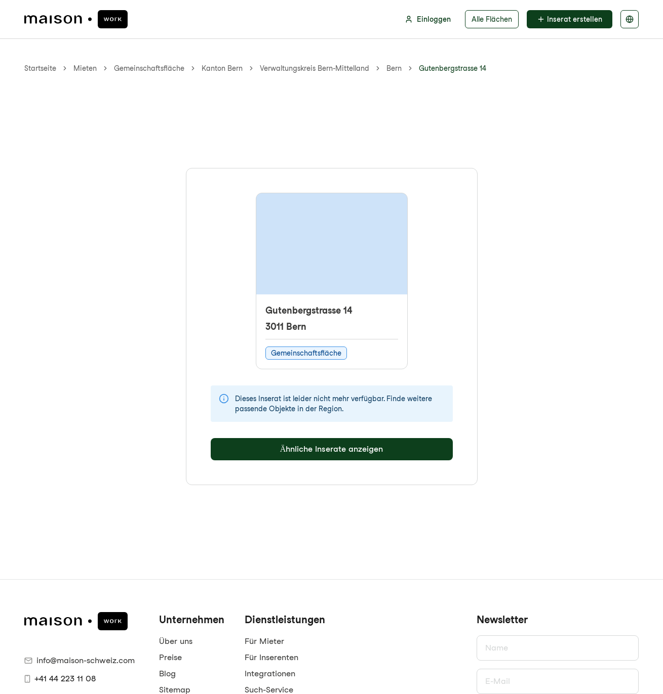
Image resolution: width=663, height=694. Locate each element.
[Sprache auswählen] (629, 19)
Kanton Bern (222, 68)
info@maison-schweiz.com (79, 660)
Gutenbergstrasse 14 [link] (452, 68)
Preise (170, 657)
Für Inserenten (271, 657)
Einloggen (428, 19)
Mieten (85, 68)
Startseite (40, 68)
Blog (167, 673)
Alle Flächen (492, 19)
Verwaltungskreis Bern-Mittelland (314, 68)
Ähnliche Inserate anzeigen (331, 449)
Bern (394, 68)
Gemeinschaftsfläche (149, 68)
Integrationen (270, 673)
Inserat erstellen (569, 19)
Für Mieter (264, 641)
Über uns (175, 641)
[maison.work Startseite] (76, 19)
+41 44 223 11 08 (60, 678)
